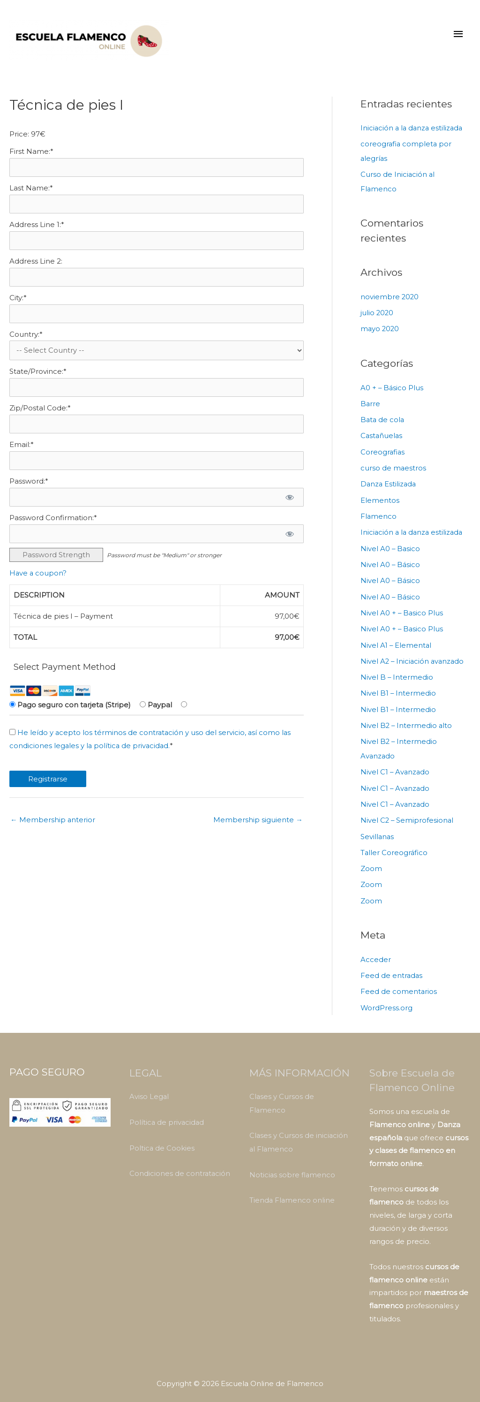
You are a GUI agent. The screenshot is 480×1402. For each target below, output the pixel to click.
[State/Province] (156, 395)
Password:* (28, 489)
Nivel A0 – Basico (390, 548)
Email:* (21, 453)
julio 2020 (377, 315)
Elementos (379, 501)
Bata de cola (382, 421)
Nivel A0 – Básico (390, 564)
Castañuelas (382, 437)
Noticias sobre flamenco (292, 1166)
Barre (370, 406)
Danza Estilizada (389, 485)
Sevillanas (377, 831)
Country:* (26, 341)
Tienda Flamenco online (292, 1191)
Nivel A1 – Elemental (396, 643)
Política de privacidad (167, 1115)
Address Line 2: (35, 267)
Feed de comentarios (398, 985)
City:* (18, 304)
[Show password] (289, 506)
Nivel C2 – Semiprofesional (407, 815)
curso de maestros (393, 469)
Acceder (375, 953)
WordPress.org (386, 1001)
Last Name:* (31, 193)
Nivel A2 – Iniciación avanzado (413, 659)
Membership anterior (53, 829)
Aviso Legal (149, 1089)
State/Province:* (38, 379)
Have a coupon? (38, 582)
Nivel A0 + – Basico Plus (402, 611)
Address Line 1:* (36, 230)
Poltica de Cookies (162, 1140)
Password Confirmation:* (53, 527)
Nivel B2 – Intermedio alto (406, 722)
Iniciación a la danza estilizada (412, 133)
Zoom (371, 863)
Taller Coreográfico (394, 847)
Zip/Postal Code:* (40, 416)
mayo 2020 (380, 331)
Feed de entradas (391, 969)
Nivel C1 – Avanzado (395, 768)
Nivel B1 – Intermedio (398, 691)
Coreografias (382, 453)
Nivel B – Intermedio (397, 675)
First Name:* (31, 156)
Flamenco (378, 517)
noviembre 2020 (390, 300)
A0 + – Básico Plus (392, 390)
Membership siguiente (258, 829)
